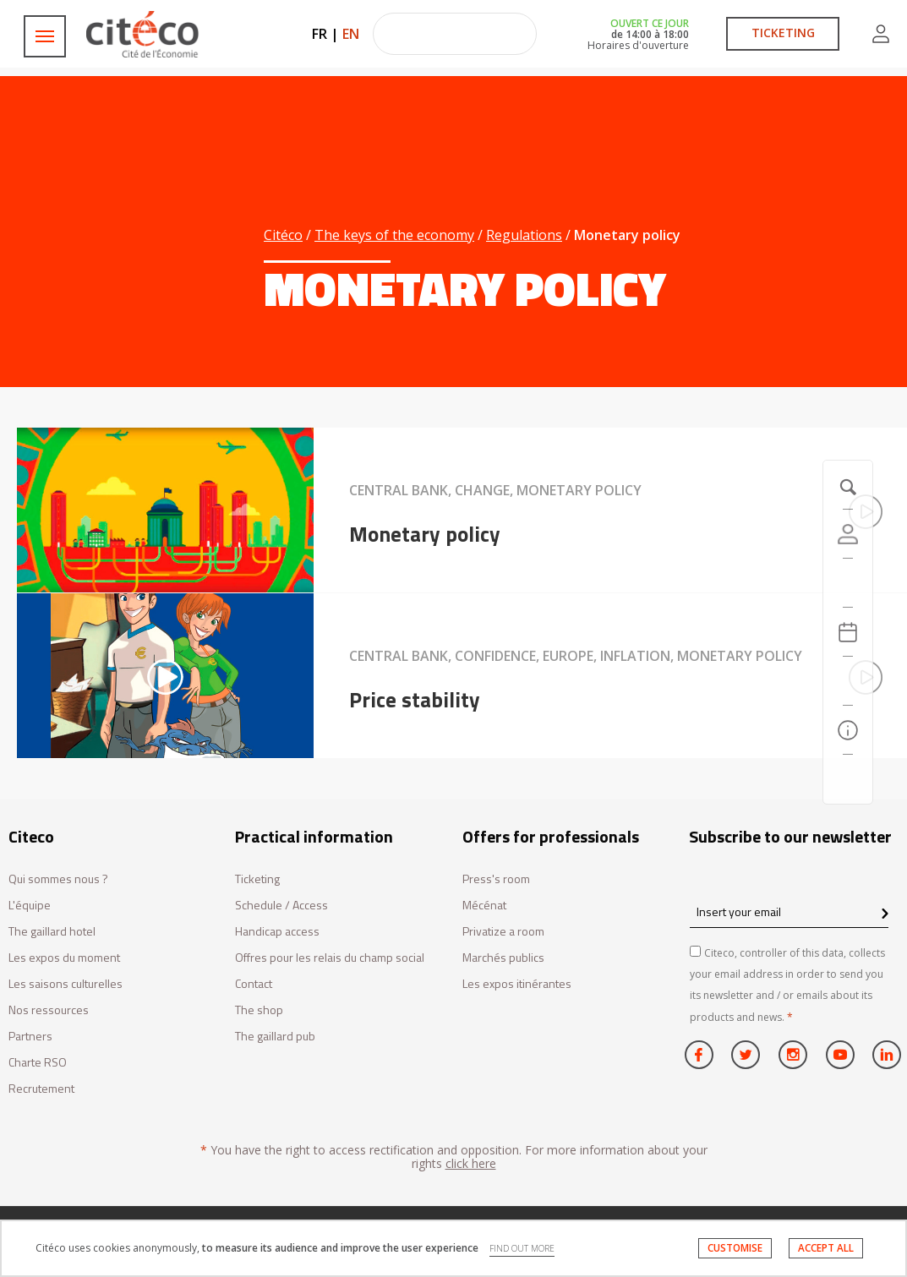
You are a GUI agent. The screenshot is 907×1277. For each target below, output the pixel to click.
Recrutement (41, 1089)
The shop (259, 1010)
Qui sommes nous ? (58, 879)
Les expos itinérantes (516, 984)
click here (470, 1163)
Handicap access (277, 932)
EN (350, 34)
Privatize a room (503, 932)
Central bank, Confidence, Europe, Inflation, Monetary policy (575, 656)
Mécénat (484, 906)
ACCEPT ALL (826, 1248)
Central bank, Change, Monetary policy (495, 490)
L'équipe (29, 906)
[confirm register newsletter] (884, 914)
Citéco (283, 235)
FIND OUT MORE (522, 1248)
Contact (253, 984)
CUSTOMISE (735, 1248)
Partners (30, 1037)
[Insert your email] (789, 911)
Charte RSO (37, 1063)
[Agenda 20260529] (847, 632)
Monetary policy (424, 534)
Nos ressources (48, 1010)
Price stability (414, 700)
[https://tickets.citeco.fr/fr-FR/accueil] (847, 583)
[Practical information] (847, 730)
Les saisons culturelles (65, 984)
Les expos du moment (64, 958)
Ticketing (257, 879)
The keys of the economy (394, 235)
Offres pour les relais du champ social (329, 958)
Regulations (524, 235)
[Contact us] (847, 779)
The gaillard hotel (52, 932)
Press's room (496, 879)
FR (319, 34)
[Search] (847, 681)
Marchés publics (503, 958)
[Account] (847, 534)
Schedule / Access (281, 906)
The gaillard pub (275, 1037)
